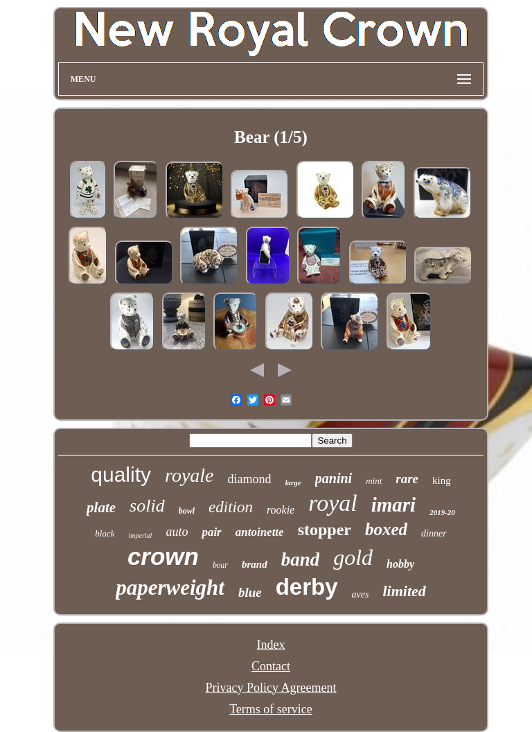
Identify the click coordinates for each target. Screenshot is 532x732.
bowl (187, 511)
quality (121, 474)
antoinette (260, 532)
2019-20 (442, 512)
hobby (400, 564)
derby (307, 587)
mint (374, 481)
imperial (140, 535)
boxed (386, 529)
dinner (434, 533)
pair (211, 532)
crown (163, 556)
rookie (280, 510)
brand (254, 564)
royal (332, 503)
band (300, 559)
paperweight (170, 587)
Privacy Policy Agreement (271, 688)
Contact (270, 666)
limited (403, 591)
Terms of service (270, 709)
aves (360, 594)
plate (101, 507)
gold (353, 557)
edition (231, 507)
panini (333, 478)
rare (407, 478)
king (441, 480)
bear (220, 565)
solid (147, 506)
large (293, 482)
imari (393, 505)
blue (250, 592)
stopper (324, 530)
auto (177, 532)
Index (270, 645)
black (104, 533)
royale (189, 475)
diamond (250, 479)
